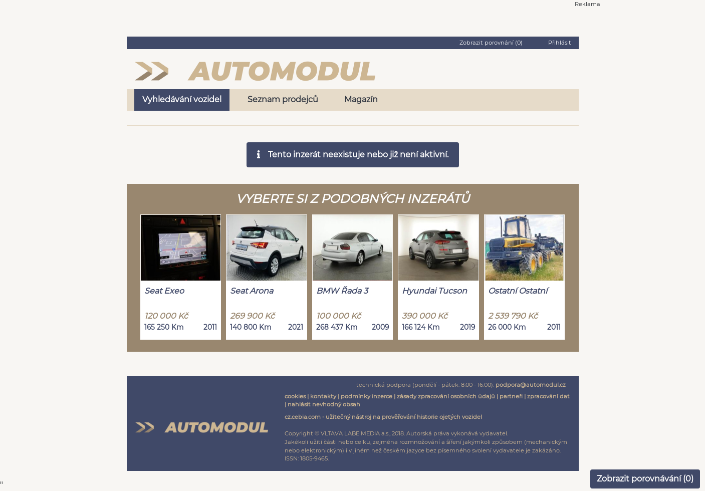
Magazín (361, 99)
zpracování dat (548, 396)
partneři (511, 396)
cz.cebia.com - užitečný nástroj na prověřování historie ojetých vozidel (383, 416)
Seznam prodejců (283, 99)
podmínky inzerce (366, 396)
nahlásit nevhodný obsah (324, 404)
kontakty (323, 396)
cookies (295, 396)
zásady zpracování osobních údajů (446, 396)
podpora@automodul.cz (531, 384)
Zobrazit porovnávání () (645, 478)
